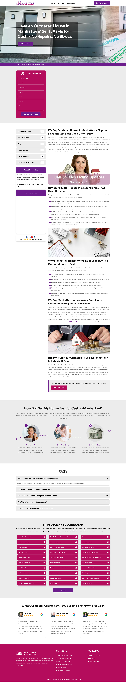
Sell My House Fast (24, 543)
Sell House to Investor (64, 660)
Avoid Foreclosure (24, 569)
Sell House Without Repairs (90, 554)
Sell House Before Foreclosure (59, 569)
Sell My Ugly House (87, 574)
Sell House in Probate (56, 559)
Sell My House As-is (24, 564)
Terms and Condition (64, 672)
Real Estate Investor (56, 579)
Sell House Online (87, 585)
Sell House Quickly (87, 538)
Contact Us (71, 3)
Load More (63, 592)
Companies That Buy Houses (90, 579)
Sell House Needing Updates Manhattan (33, 64)
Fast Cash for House (64, 663)
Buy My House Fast (55, 543)
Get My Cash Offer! (31, 114)
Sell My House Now (24, 579)
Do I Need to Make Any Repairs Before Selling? (63, 491)
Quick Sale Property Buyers (26, 538)
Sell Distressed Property (57, 548)
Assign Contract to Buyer (65, 657)
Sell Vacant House (87, 564)
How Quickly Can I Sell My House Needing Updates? (63, 480)
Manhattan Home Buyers (62, 681)
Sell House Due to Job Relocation (91, 559)
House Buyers (54, 585)
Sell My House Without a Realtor (59, 538)
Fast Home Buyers (87, 543)
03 (90, 426)
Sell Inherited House (24, 574)
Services (61, 3)
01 (26, 426)
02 (58, 426)
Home (53, 3)
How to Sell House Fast (88, 569)
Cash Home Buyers (24, 548)
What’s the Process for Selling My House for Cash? (63, 497)
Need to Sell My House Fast (26, 585)
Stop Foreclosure (55, 564)
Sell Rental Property (88, 548)
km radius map (31, 215)
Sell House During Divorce (57, 554)
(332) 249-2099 (102, 3)
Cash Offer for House (56, 574)
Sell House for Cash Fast (65, 666)
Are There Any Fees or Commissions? (63, 503)
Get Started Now (59, 388)
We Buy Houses (23, 554)
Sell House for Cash (24, 559)
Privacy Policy (62, 669)
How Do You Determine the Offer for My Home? (63, 510)
